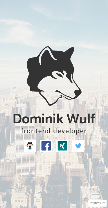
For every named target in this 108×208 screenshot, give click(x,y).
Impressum (97, 203)
